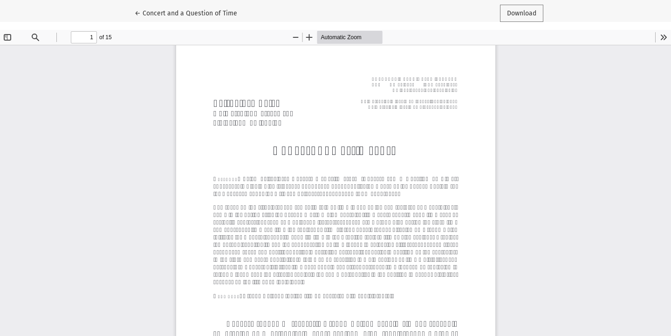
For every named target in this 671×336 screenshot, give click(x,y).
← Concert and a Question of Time (186, 12)
